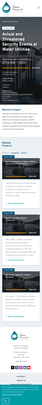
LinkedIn (24, 367)
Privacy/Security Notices (21, 384)
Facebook (16, 367)
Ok (6, 401)
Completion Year (25, 59)
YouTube (28, 367)
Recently (5, 153)
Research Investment (9, 59)
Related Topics (7, 91)
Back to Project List (11, 21)
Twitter (12, 367)
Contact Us (21, 380)
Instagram (20, 367)
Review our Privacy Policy (12, 394)
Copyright (21, 376)
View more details (16, 203)
